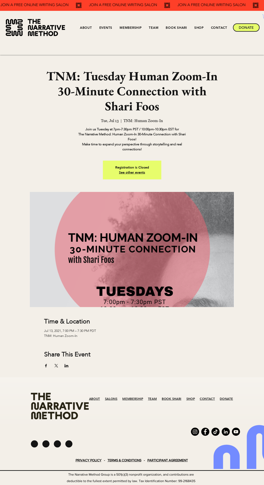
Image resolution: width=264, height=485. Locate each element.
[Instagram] (195, 432)
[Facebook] (205, 432)
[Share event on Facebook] (46, 365)
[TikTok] (215, 432)
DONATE (226, 399)
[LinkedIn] (226, 432)
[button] (105, 28)
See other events (132, 172)
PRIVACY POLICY (88, 460)
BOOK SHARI (171, 399)
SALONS (111, 399)
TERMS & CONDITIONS (124, 460)
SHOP (190, 399)
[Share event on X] (56, 365)
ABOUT (94, 399)
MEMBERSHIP (132, 399)
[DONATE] (246, 27)
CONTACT (207, 399)
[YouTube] (236, 432)
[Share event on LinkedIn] (66, 365)
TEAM (152, 399)
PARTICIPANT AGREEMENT (167, 460)
